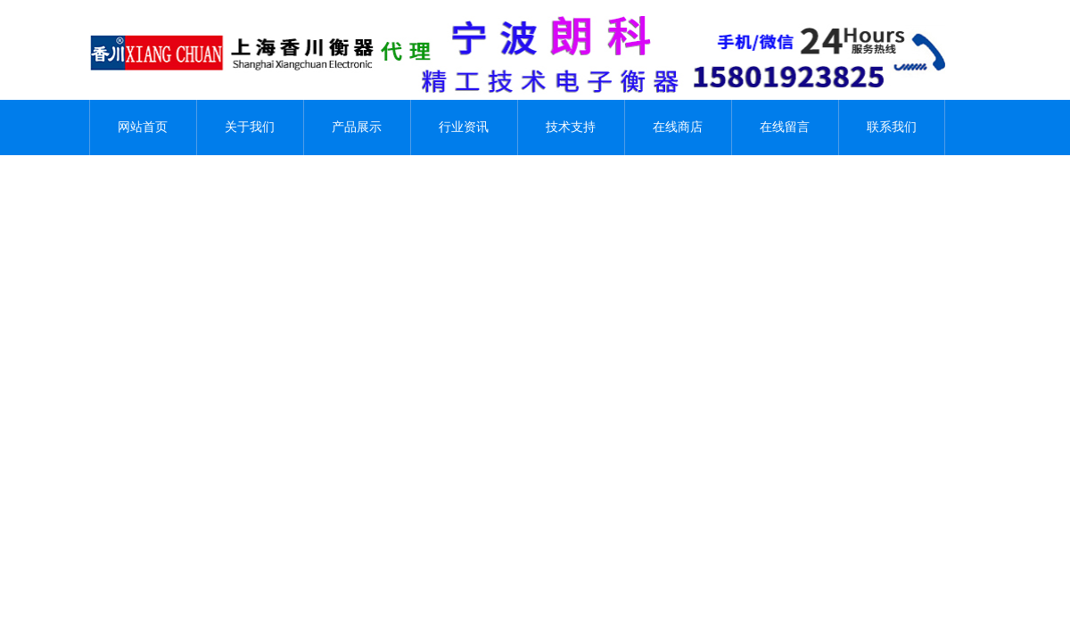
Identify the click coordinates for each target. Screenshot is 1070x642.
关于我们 (250, 127)
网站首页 (143, 127)
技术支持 (571, 127)
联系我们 (892, 127)
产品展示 (357, 127)
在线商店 (678, 127)
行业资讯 (464, 127)
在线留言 (785, 127)
